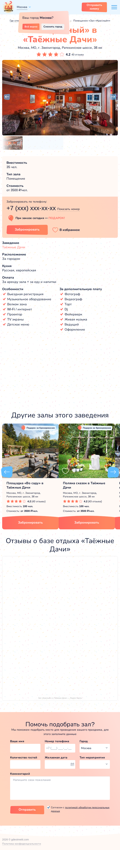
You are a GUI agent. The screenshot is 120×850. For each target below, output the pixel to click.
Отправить (27, 809)
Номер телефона (57, 741)
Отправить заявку (94, 6)
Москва (22, 6)
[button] (7, 97)
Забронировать (30, 522)
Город (84, 741)
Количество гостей (23, 757)
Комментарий (20, 773)
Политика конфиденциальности (21, 843)
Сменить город (52, 26)
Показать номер (68, 209)
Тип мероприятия (92, 757)
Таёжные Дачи (13, 247)
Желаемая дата (56, 757)
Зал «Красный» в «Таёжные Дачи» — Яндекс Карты (60, 698)
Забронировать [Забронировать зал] (27, 229)
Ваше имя (17, 741)
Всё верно (31, 26)
